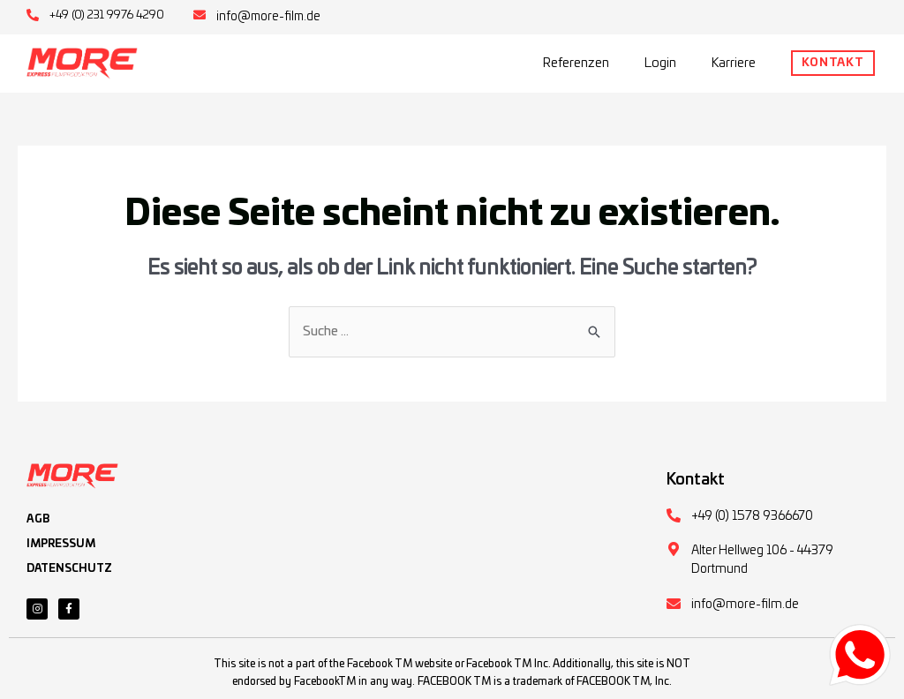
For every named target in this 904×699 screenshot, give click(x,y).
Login (660, 62)
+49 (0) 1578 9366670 (752, 516)
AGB (37, 519)
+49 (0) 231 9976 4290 (108, 15)
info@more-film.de (270, 17)
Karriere (734, 62)
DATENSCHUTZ (69, 568)
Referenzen (576, 62)
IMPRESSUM (60, 543)
